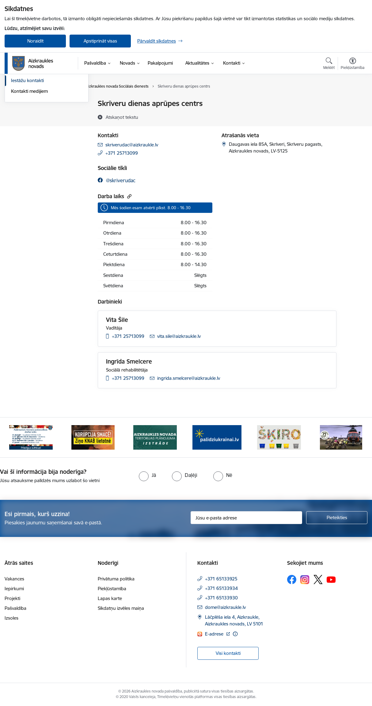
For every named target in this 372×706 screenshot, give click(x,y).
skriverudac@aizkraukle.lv (131, 145)
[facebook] (116, 180)
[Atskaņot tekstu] (122, 117)
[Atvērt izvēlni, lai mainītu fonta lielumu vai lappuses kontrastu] (352, 64)
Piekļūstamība (112, 588)
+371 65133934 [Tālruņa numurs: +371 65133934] (221, 588)
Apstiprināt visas (100, 41)
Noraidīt (35, 41)
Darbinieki (21, 125)
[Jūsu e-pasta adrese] (246, 517)
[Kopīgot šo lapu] (352, 116)
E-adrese (215, 634)
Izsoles (11, 618)
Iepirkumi (14, 588)
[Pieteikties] (336, 517)
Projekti (12, 598)
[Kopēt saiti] (128, 196)
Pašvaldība (15, 608)
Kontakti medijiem (29, 157)
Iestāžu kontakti (27, 146)
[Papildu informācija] (235, 634)
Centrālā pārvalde (29, 114)
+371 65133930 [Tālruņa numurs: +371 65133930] (221, 598)
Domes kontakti (27, 104)
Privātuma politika (116, 579)
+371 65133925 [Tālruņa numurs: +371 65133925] (221, 579)
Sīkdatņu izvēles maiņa (121, 608)
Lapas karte (110, 598)
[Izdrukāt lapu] (352, 100)
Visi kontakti (228, 653)
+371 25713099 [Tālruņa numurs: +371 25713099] (121, 153)
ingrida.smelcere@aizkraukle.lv (188, 378)
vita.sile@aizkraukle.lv (179, 336)
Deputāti (20, 136)
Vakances (14, 579)
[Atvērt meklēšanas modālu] (329, 64)
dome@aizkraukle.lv (225, 607)
